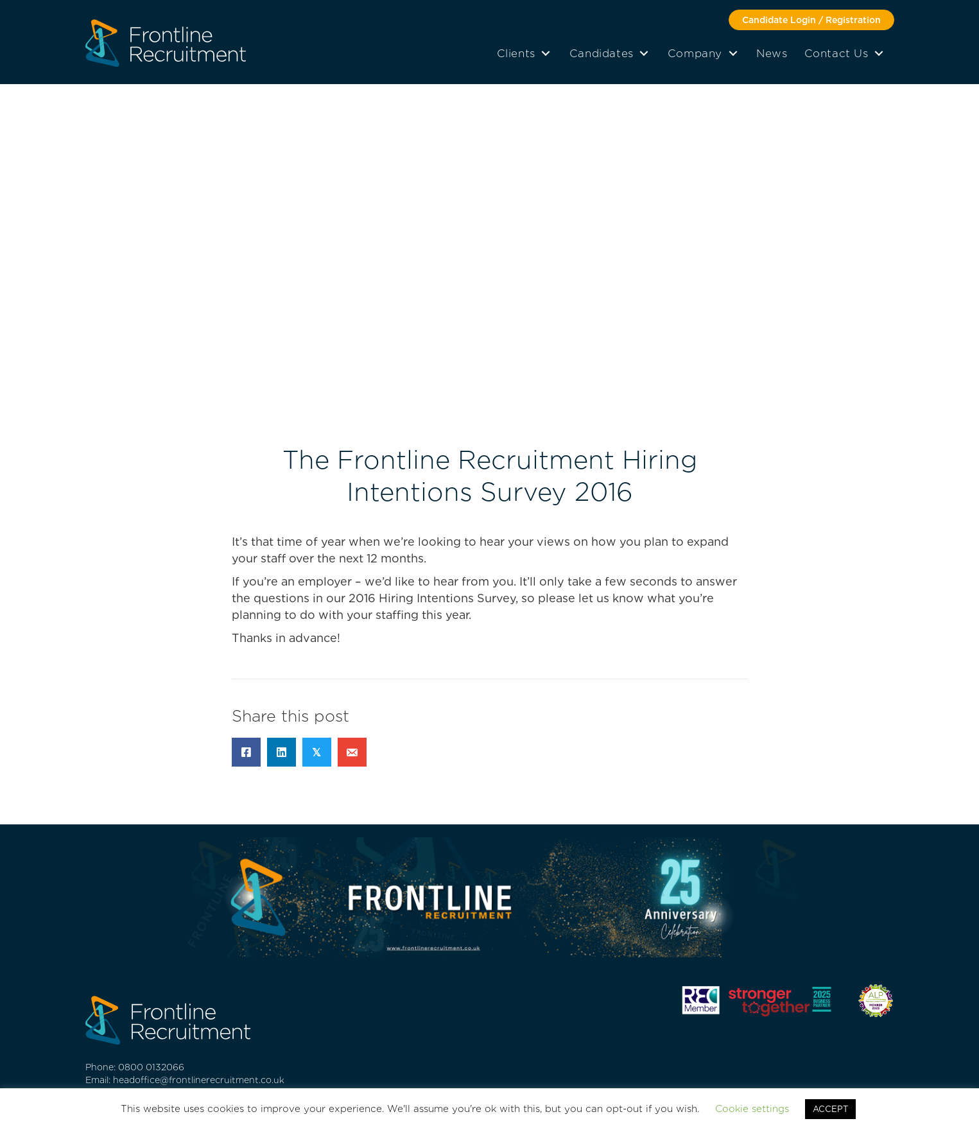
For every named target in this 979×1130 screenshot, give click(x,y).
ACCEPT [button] (830, 1109)
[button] (811, 20)
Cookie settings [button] (752, 1109)
